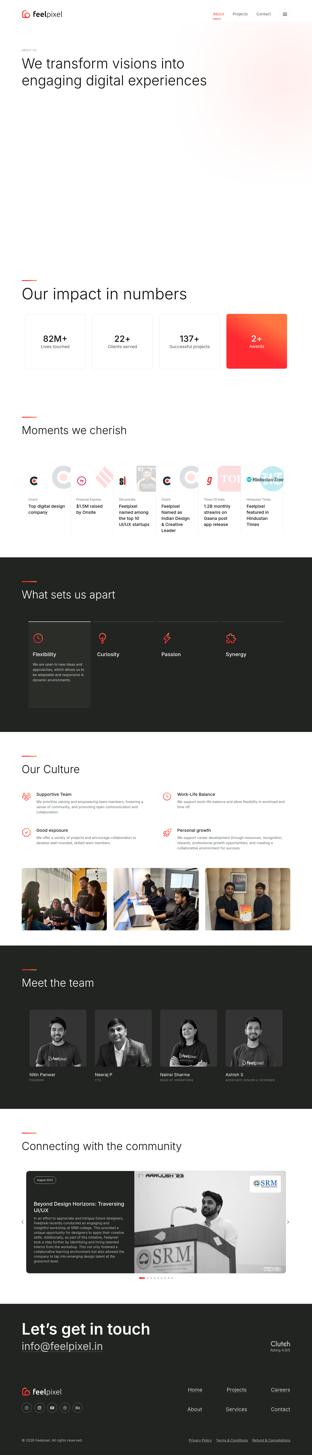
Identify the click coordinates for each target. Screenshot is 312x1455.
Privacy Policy (200, 1440)
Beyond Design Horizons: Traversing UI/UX (79, 1207)
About (218, 14)
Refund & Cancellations (271, 1440)
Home (195, 1390)
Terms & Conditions (232, 1440)
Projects (240, 14)
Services (236, 1409)
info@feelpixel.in (62, 1346)
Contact (263, 14)
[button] (22, 1222)
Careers (280, 1390)
